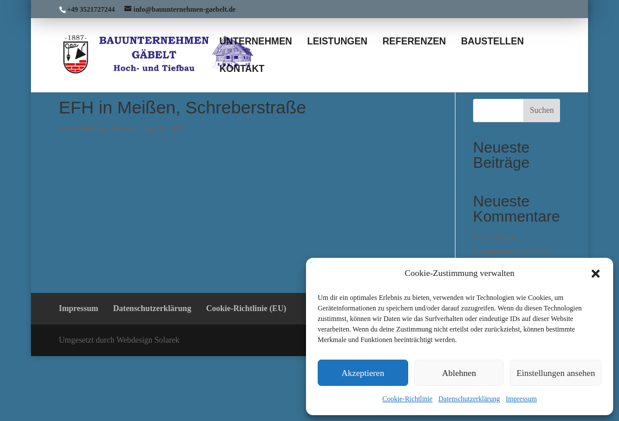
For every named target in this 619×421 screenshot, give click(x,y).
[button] (595, 273)
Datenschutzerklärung (469, 399)
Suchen (542, 110)
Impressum (521, 399)
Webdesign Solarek (104, 129)
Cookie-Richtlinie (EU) (246, 308)
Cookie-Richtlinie (407, 399)
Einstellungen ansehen (555, 373)
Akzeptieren (363, 373)
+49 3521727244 (91, 9)
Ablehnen (459, 373)
